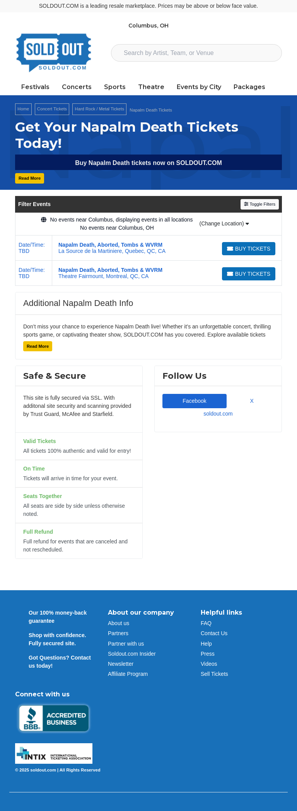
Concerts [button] (77, 87)
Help (206, 644)
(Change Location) (224, 223)
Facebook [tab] (194, 401)
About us (118, 623)
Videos (209, 664)
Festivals (35, 87)
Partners (118, 633)
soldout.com (217, 414)
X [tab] (250, 401)
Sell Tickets (214, 674)
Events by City (199, 87)
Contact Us (214, 633)
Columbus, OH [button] (148, 25)
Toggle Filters (259, 204)
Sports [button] (115, 87)
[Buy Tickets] (248, 248)
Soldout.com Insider (132, 654)
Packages (249, 87)
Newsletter (120, 664)
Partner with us (126, 644)
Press (208, 654)
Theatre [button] (151, 87)
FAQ (206, 623)
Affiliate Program (128, 674)
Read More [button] (30, 178)
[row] (148, 248)
